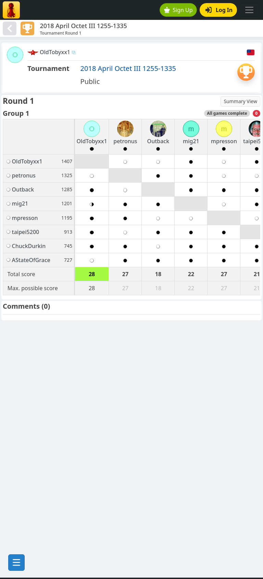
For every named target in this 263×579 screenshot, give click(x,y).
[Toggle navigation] (249, 10)
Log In (219, 10)
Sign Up (178, 10)
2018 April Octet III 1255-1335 (128, 68)
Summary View (240, 101)
